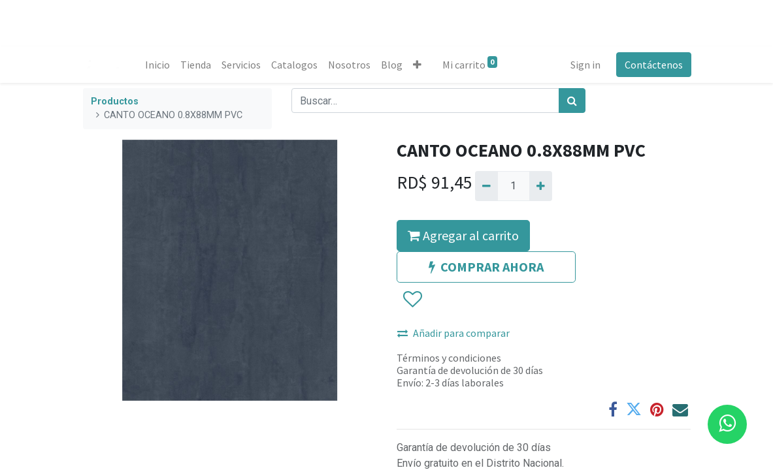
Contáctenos (653, 64)
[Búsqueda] (572, 100)
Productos (115, 101)
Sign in (585, 64)
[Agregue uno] (540, 186)
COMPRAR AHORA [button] (486, 266)
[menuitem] (158, 65)
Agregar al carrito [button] (463, 235)
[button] (417, 65)
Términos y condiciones (449, 357)
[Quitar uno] (486, 186)
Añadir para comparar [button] (453, 332)
